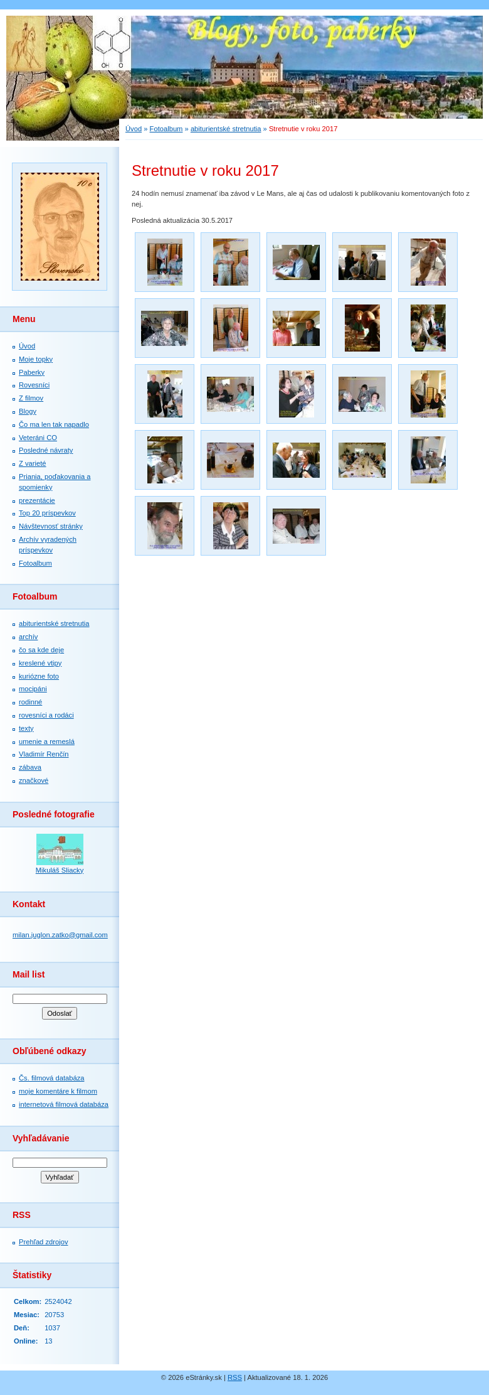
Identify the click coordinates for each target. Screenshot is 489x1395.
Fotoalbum (35, 563)
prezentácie (37, 500)
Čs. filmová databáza (51, 1078)
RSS (235, 1377)
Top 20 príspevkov (47, 513)
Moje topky (36, 359)
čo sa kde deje (41, 650)
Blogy (27, 411)
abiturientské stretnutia (54, 623)
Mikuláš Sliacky (59, 870)
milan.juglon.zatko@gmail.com (60, 935)
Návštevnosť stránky (51, 526)
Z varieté (32, 463)
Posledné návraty (46, 450)
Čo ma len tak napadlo (54, 424)
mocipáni (33, 688)
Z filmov (31, 398)
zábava (30, 767)
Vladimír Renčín (44, 754)
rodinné (30, 702)
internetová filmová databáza (63, 1104)
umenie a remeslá (47, 741)
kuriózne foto (39, 676)
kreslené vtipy (40, 663)
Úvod (27, 346)
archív (28, 636)
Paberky (32, 372)
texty (26, 728)
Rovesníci (34, 385)
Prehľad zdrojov (43, 1242)
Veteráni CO (38, 437)
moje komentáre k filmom (58, 1091)
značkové (33, 780)
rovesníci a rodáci (46, 715)
